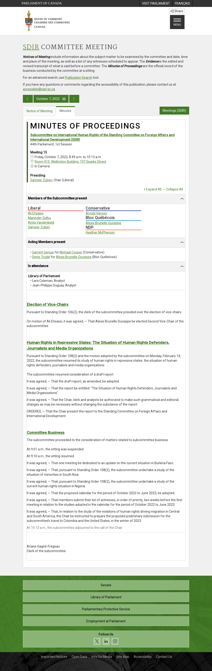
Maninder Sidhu (39, 218)
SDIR (31, 47)
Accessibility (143, 657)
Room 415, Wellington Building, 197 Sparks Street (70, 161)
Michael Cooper (71, 252)
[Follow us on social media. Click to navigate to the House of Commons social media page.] (106, 639)
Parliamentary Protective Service (106, 609)
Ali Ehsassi (35, 213)
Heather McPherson (100, 232)
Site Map (122, 657)
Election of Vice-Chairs (47, 304)
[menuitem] (155, 3)
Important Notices (54, 657)
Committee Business (45, 432)
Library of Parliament (106, 597)
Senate (106, 585)
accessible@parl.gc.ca (39, 89)
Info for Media (101, 657)
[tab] (106, 199)
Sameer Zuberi (41, 180)
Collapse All (174, 189)
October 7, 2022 (51, 99)
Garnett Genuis (43, 252)
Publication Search (78, 77)
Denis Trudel (41, 257)
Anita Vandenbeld (41, 222)
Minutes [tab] (65, 111)
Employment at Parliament (106, 621)
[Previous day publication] (28, 99)
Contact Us (164, 657)
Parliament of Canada (42, 3)
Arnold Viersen (96, 213)
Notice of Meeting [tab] (39, 111)
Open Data (79, 657)
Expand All (153, 189)
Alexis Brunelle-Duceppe (103, 223)
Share (176, 11)
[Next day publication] (74, 99)
